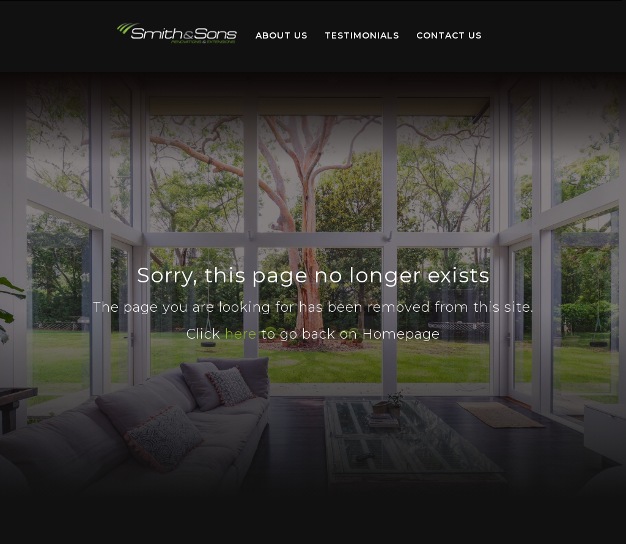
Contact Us (449, 35)
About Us (281, 35)
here (241, 334)
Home (177, 33)
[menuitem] (177, 36)
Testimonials (362, 35)
